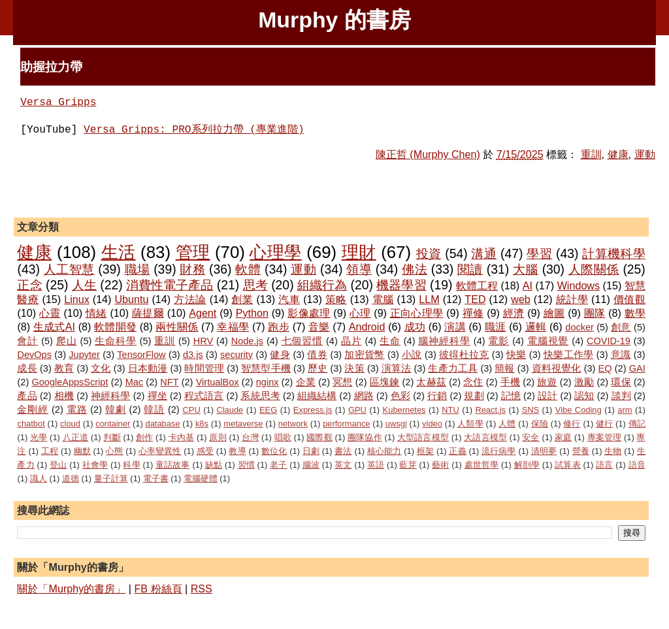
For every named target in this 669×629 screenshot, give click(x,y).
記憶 (511, 396)
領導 (359, 269)
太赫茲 (431, 382)
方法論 (190, 299)
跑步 (278, 326)
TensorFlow (141, 354)
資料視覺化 (556, 368)
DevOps (34, 354)
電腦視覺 (548, 341)
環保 (620, 382)
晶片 (351, 341)
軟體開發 (115, 326)
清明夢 (544, 451)
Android (367, 326)
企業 (306, 382)
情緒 (96, 313)
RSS (201, 588)
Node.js (247, 341)
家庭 (563, 437)
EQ (605, 368)
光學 (38, 437)
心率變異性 (160, 451)
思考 (255, 285)
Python (252, 313)
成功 (415, 326)
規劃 (473, 396)
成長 (27, 368)
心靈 (50, 313)
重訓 (591, 154)
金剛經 (32, 409)
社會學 (95, 465)
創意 (621, 327)
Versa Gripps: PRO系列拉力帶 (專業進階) (194, 130)
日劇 (310, 451)
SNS (531, 410)
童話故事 (172, 465)
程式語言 (203, 396)
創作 (144, 437)
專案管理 (604, 437)
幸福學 (233, 326)
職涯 (495, 326)
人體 (506, 423)
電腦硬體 (201, 478)
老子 (278, 465)
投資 (429, 253)
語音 (636, 465)
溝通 (484, 253)
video (432, 423)
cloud (70, 423)
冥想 (342, 382)
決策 (354, 368)
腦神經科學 (444, 341)
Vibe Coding (578, 410)
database (163, 423)
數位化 (274, 451)
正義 (457, 451)
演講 (455, 326)
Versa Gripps (58, 102)
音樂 (319, 326)
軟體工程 (477, 285)
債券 (317, 354)
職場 (137, 269)
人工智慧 (69, 269)
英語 (375, 465)
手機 (510, 382)
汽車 (289, 299)
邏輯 (536, 326)
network (293, 423)
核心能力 (384, 451)
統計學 (572, 299)
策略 (336, 299)
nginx (267, 382)
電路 (77, 409)
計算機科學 (613, 253)
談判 (621, 396)
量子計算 (111, 478)
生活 (118, 252)
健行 (604, 423)
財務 (192, 269)
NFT (169, 382)
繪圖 (554, 313)
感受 (205, 451)
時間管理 (204, 368)
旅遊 (547, 382)
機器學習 (401, 285)
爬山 (66, 341)
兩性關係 (176, 326)
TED (475, 299)
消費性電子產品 (169, 285)
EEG (268, 410)
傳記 (636, 423)
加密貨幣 (364, 354)
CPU (192, 410)
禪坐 (157, 396)
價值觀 (629, 299)
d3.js (193, 354)
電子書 (156, 478)
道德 (70, 478)
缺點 (213, 465)
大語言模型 (485, 437)
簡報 (504, 368)
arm (624, 410)
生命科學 (116, 341)
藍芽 (407, 465)
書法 (342, 451)
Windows (578, 285)
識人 (38, 478)
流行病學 (498, 451)
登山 (58, 465)
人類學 (470, 423)
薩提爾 (148, 313)
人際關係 (593, 269)
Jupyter (84, 354)
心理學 (275, 252)
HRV (203, 341)
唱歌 (282, 437)
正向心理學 (417, 313)
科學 (131, 465)
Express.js (312, 410)
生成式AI (54, 326)
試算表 (567, 465)
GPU (357, 410)
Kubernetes (404, 410)
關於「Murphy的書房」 (71, 588)
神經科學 (110, 396)
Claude (229, 410)
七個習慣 (302, 341)
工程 (49, 451)
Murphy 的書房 (334, 19)
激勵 (584, 382)
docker (579, 327)
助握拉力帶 (51, 66)
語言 (604, 465)
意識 (621, 354)
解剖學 (527, 465)
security (236, 354)
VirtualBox (217, 382)
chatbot (30, 423)
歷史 (317, 368)
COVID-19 (608, 341)
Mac (134, 382)
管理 (193, 252)
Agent (202, 313)
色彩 (400, 396)
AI (527, 285)
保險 (539, 423)
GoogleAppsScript (69, 382)
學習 (539, 253)
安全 (530, 437)
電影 (498, 341)
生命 (390, 341)
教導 (237, 451)
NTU (450, 410)
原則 (217, 437)
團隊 (595, 313)
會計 (27, 341)
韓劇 (115, 409)
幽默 (82, 451)
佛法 (414, 269)
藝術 (440, 465)
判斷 (111, 437)
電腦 (383, 299)
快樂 (516, 354)
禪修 (473, 313)
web (520, 299)
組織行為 (322, 285)
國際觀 (319, 437)
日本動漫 (148, 368)
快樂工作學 (568, 354)
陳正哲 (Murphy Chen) (428, 154)
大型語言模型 (423, 437)
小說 (412, 354)
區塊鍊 (385, 382)
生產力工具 (453, 368)
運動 (644, 154)
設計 (547, 396)
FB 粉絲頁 (158, 588)
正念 (29, 285)
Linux (77, 299)
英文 (342, 465)
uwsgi (396, 423)
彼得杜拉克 (464, 354)
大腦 (525, 269)
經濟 (514, 313)
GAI (637, 368)
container (112, 423)
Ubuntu (131, 299)
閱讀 (470, 269)
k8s (201, 423)
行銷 (437, 396)
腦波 (310, 465)
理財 (359, 252)
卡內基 (182, 437)
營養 (580, 451)
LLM (429, 299)
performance (346, 423)
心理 (360, 313)
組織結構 (316, 396)
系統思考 (260, 396)
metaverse (243, 423)
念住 (473, 382)
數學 (635, 313)
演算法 (396, 368)
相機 (64, 396)
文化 (100, 368)
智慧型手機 (266, 368)
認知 (584, 396)
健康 (618, 154)
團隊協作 (365, 437)
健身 (280, 354)
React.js (490, 410)
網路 (364, 396)
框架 (425, 451)
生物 (612, 451)
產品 (27, 396)
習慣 (246, 465)
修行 (571, 423)
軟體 (248, 269)
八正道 (76, 437)
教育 (64, 368)
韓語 (154, 409)
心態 (114, 451)
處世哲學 (482, 465)
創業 (242, 299)
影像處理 (308, 313)
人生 (84, 285)
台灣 (250, 437)
